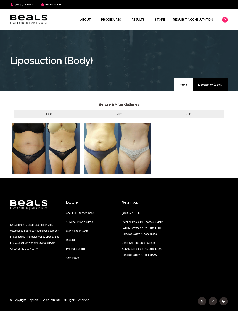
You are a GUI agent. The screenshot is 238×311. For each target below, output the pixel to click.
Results (139, 20)
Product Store (85, 248)
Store (160, 19)
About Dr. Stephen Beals (83, 213)
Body (119, 113)
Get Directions (53, 4)
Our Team (72, 257)
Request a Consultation (193, 19)
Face (49, 113)
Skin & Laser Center (77, 230)
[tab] (49, 114)
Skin (188, 113)
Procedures (112, 20)
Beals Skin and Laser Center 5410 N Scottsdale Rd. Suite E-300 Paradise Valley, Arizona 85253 (142, 248)
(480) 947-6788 (24, 4)
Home (183, 84)
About (86, 20)
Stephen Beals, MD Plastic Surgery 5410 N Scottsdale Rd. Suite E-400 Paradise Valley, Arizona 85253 (142, 227)
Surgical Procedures (79, 222)
